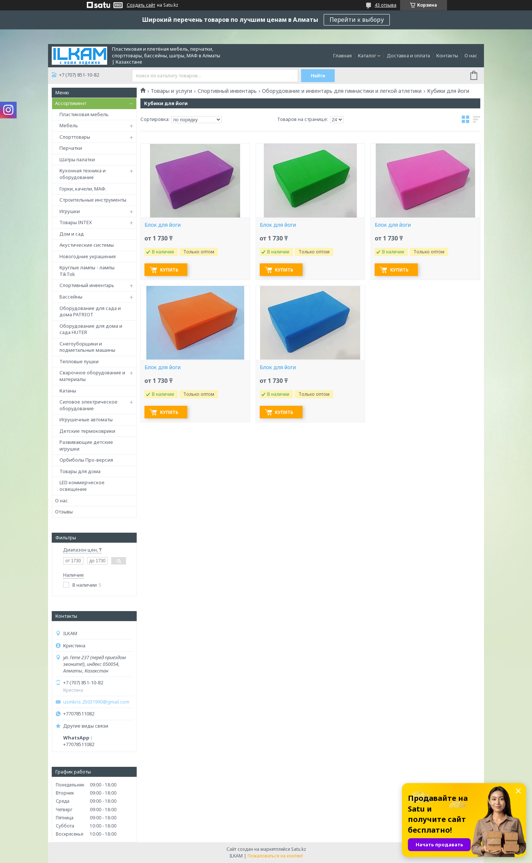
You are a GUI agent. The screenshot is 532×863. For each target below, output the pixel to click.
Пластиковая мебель (84, 114)
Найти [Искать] (318, 75)
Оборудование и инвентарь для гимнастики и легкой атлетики (342, 91)
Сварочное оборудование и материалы (92, 375)
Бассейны (70, 296)
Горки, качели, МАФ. (82, 188)
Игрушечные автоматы (86, 419)
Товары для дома (79, 471)
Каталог (367, 55)
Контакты (447, 55)
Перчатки (70, 148)
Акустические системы (86, 245)
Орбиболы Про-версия (86, 459)
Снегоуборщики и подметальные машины (87, 347)
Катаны (67, 390)
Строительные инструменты (92, 199)
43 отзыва (385, 5)
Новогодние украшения (87, 256)
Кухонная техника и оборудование (82, 174)
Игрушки (69, 211)
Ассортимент (70, 103)
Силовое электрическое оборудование (88, 405)
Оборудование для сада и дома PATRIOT (90, 311)
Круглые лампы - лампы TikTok (87, 270)
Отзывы (64, 511)
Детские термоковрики (87, 431)
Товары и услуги (171, 91)
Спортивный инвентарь (86, 285)
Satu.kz (298, 849)
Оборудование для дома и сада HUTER (90, 329)
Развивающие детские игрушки (86, 445)
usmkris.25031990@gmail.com (96, 702)
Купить (170, 270)
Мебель (68, 125)
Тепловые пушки (79, 361)
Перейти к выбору (357, 20)
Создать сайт (141, 5)
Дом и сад (71, 233)
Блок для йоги (162, 225)
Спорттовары (74, 137)
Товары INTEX (75, 222)
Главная (342, 55)
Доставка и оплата (408, 55)
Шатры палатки (77, 159)
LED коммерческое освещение (82, 485)
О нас (470, 55)
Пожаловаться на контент (275, 856)
